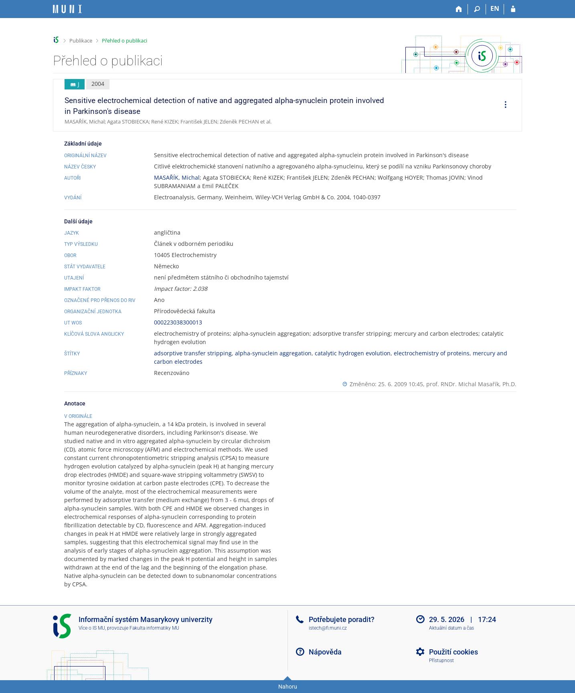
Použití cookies (453, 652)
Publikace (80, 40)
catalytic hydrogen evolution (353, 353)
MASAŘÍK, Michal (177, 177)
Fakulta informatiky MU (154, 628)
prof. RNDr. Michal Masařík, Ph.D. (471, 384)
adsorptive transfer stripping (193, 353)
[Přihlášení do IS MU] (513, 9)
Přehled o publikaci (124, 40)
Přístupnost (441, 660)
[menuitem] (502, 105)
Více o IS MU (92, 628)
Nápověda (325, 652)
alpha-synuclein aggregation (273, 353)
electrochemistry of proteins (432, 353)
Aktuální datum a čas (451, 628)
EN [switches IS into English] (494, 8)
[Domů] (459, 9)
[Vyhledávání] (477, 9)
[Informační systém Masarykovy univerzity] (67, 9)
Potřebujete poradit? (342, 619)
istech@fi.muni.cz (328, 628)
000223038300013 (178, 322)
